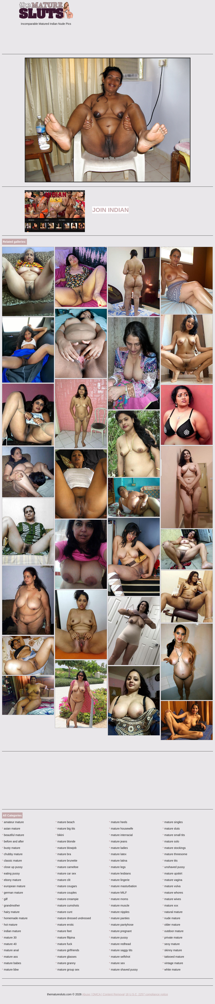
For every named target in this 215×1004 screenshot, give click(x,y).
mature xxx (170, 905)
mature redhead (120, 944)
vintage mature (173, 963)
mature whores (173, 892)
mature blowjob (66, 847)
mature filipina (65, 937)
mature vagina (172, 880)
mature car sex (66, 873)
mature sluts (171, 828)
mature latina (118, 860)
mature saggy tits (120, 950)
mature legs (117, 867)
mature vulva (172, 886)
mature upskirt (172, 873)
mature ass (10, 956)
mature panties (119, 918)
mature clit (63, 880)
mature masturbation (123, 886)
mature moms (118, 899)
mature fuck (64, 944)
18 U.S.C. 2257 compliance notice (146, 994)
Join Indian (110, 209)
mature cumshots (67, 905)
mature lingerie (119, 880)
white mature (172, 969)
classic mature (12, 860)
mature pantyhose (121, 924)
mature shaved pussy (123, 969)
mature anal (10, 950)
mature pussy (118, 937)
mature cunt (64, 912)
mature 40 (9, 944)
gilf (4, 899)
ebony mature (11, 880)
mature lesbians (120, 873)
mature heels (118, 822)
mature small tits (174, 835)
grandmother (11, 905)
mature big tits (65, 828)
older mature (171, 924)
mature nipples (119, 912)
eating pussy (11, 873)
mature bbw (10, 969)
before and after (13, 841)
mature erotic (65, 924)
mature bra (63, 854)
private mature (172, 937)
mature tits (170, 860)
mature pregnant (120, 931)
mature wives (172, 899)
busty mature (11, 847)
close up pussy (12, 867)
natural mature (173, 912)
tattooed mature (173, 956)
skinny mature (172, 950)
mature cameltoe (67, 867)
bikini (60, 835)
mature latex (117, 854)
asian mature (11, 828)
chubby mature (12, 854)
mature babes (11, 963)
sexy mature (171, 944)
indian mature (11, 931)
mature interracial (121, 835)
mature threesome (175, 854)
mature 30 (9, 937)
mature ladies (118, 847)
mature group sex (67, 969)
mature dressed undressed (73, 918)
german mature (12, 892)
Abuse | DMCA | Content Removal (103, 994)
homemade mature (15, 918)
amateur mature (13, 822)
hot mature (9, 924)
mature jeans (118, 841)
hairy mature (11, 912)
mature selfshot (119, 956)
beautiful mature (13, 835)
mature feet (64, 931)
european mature (13, 886)
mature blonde (65, 841)
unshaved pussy (174, 867)
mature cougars (66, 886)
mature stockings (174, 847)
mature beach (65, 822)
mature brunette (66, 860)
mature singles (173, 822)
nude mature (171, 918)
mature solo (171, 841)
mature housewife (121, 828)
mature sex (117, 963)
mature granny (66, 963)
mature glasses (66, 956)
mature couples (66, 892)
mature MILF (118, 892)
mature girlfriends (67, 950)
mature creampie (67, 899)
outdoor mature (173, 931)
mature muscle (119, 905)
